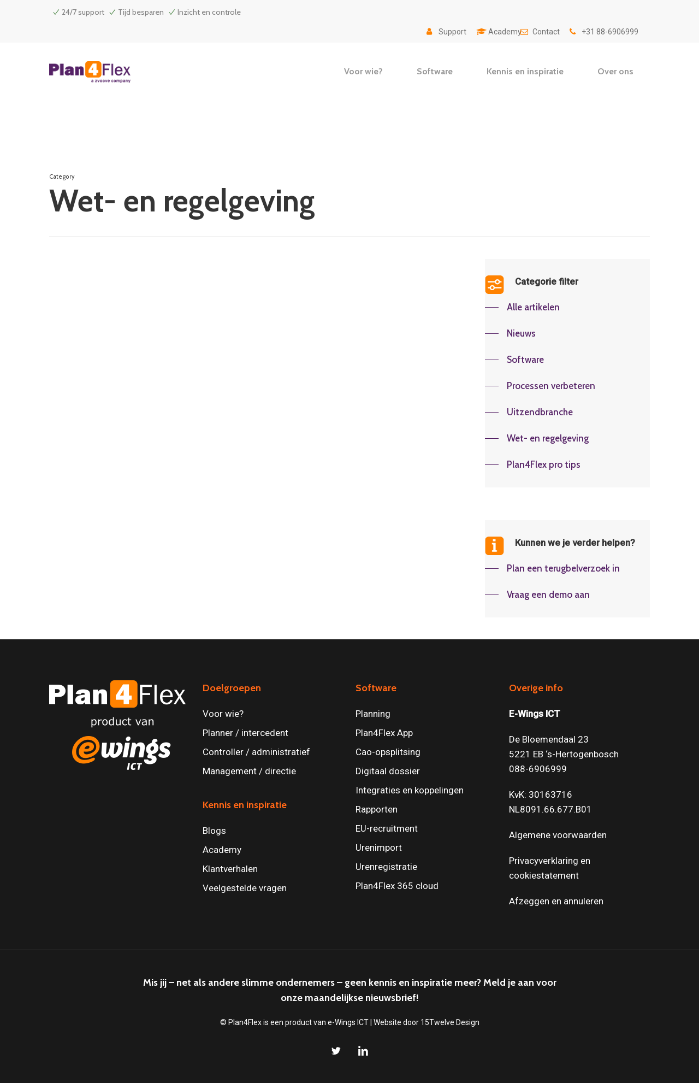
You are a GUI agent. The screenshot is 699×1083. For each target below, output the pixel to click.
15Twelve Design (449, 1022)
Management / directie (249, 771)
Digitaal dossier (388, 771)
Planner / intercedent (245, 732)
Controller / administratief (256, 751)
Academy (222, 849)
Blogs (214, 830)
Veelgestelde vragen (245, 887)
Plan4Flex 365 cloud (397, 885)
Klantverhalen (230, 868)
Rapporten (377, 809)
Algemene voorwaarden (558, 834)
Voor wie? (223, 713)
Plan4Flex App (384, 732)
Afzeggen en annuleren (556, 901)
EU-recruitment (387, 828)
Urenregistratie (386, 866)
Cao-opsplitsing (388, 751)
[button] (522, 307)
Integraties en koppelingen (410, 790)
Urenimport (379, 847)
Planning (373, 713)
